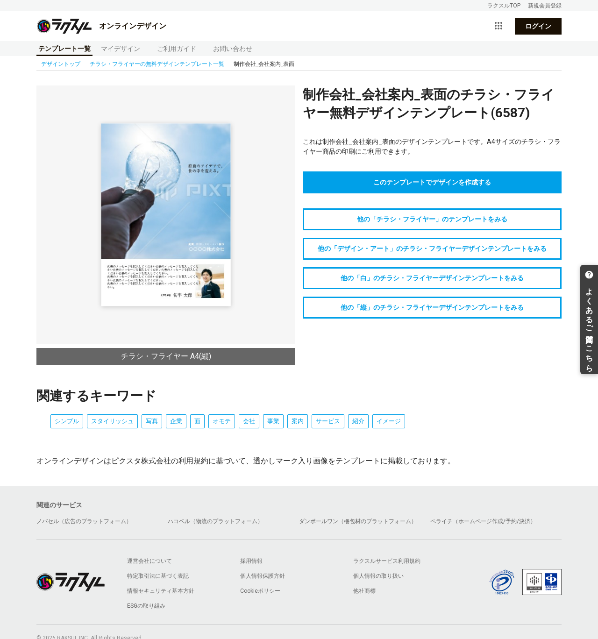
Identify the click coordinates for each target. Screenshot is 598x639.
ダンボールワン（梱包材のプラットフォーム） (358, 521)
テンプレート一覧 (64, 48)
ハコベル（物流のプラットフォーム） (215, 521)
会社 (249, 421)
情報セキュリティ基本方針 (160, 591)
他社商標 (364, 591)
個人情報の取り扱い (378, 576)
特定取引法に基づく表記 (158, 576)
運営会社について (149, 561)
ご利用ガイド (176, 48)
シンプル (67, 421)
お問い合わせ (232, 48)
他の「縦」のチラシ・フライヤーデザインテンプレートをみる (432, 307)
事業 (273, 421)
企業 (176, 421)
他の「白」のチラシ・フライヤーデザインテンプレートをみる (432, 278)
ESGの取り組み (146, 606)
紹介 (358, 421)
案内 (298, 421)
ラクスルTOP (503, 5)
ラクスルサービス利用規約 (386, 561)
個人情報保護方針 (262, 576)
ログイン (538, 26)
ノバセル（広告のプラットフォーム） (84, 521)
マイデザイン (120, 48)
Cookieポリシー (260, 591)
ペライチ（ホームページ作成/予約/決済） (483, 521)
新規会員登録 (545, 5)
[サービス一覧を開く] (498, 26)
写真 (152, 421)
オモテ (222, 421)
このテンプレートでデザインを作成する (432, 182)
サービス (328, 421)
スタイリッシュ (112, 421)
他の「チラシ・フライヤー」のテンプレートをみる (432, 219)
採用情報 (251, 561)
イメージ (389, 421)
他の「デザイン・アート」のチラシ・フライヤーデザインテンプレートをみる (432, 248)
